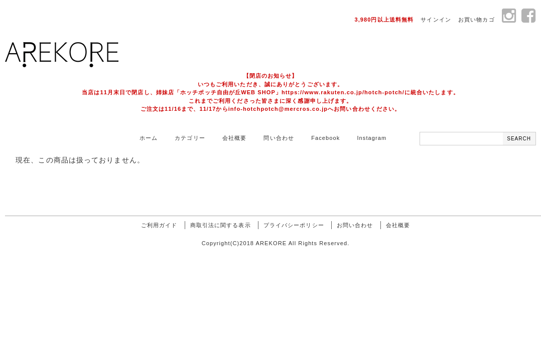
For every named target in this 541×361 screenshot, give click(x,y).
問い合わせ (278, 138)
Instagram (371, 138)
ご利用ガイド (159, 225)
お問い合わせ (355, 225)
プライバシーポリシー (293, 225)
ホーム (149, 138)
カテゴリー (190, 138)
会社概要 (234, 138)
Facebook (325, 138)
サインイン (436, 20)
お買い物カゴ (476, 20)
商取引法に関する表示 (220, 225)
